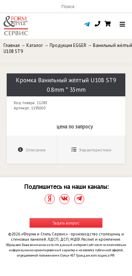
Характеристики (91, 149)
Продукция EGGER (68, 45)
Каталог (34, 45)
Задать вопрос (66, 223)
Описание (32, 149)
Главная (12, 45)
